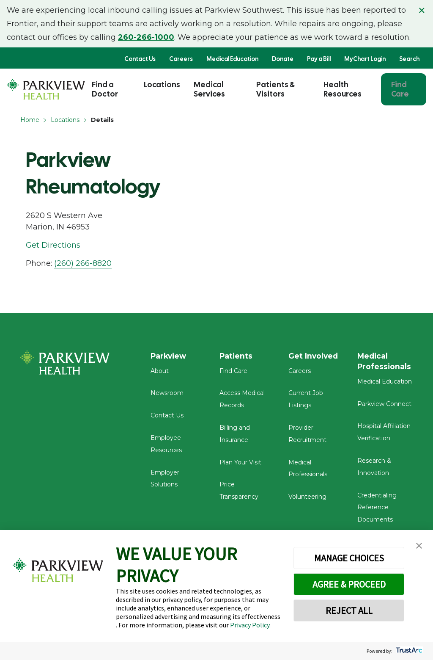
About (160, 373)
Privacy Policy (249, 625)
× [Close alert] (421, 10)
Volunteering (307, 499)
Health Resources (342, 89)
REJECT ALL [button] (349, 610)
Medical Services (209, 89)
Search (409, 59)
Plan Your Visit (240, 464)
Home (29, 120)
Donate (282, 59)
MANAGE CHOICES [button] (349, 558)
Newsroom (167, 395)
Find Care (400, 89)
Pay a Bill (319, 59)
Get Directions (53, 245)
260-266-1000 (146, 37)
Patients (236, 356)
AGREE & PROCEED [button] (349, 584)
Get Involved (313, 356)
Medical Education (232, 59)
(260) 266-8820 (83, 263)
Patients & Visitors (275, 89)
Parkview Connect (384, 406)
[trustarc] (408, 651)
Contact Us (140, 59)
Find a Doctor (105, 89)
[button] (419, 546)
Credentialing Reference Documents (377, 510)
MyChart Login (365, 59)
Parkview (169, 356)
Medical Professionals (384, 361)
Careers (181, 59)
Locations (162, 84)
